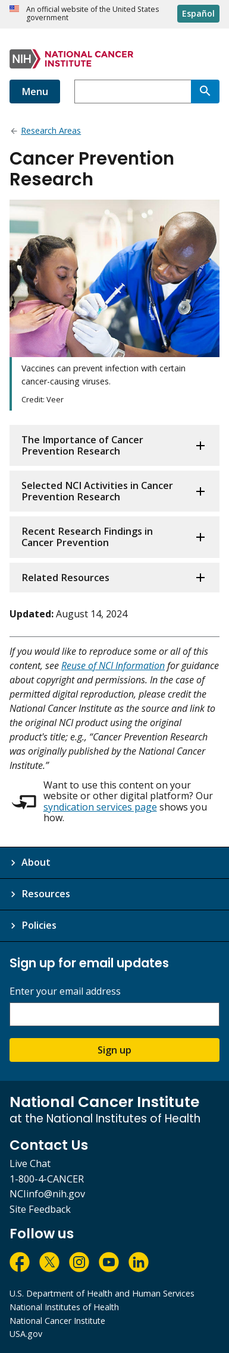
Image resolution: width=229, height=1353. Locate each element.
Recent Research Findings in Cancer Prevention (87, 537)
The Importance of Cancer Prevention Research (82, 445)
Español (198, 13)
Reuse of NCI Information (113, 665)
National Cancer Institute (57, 1320)
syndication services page (100, 806)
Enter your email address (65, 991)
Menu (34, 91)
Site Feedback (40, 1209)
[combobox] (132, 91)
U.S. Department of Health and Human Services (102, 1293)
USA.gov (26, 1333)
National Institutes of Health (64, 1307)
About (36, 862)
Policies (39, 925)
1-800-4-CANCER (47, 1178)
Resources (45, 893)
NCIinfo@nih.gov (47, 1193)
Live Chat (30, 1163)
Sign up (114, 1049)
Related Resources (65, 577)
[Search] (205, 91)
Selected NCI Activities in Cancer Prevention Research (97, 491)
